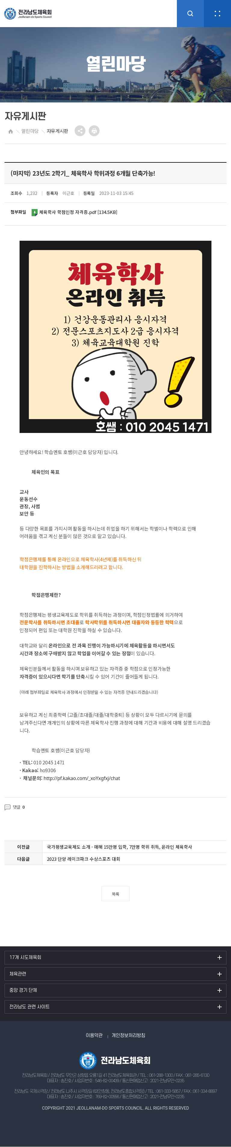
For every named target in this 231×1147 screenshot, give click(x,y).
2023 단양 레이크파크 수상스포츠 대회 (83, 859)
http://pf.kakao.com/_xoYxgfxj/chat (82, 778)
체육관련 (17, 974)
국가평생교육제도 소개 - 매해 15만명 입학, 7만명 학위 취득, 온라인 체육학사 (119, 847)
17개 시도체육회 (25, 957)
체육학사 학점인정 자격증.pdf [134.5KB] (75, 212)
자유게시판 (57, 130)
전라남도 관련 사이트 (29, 1007)
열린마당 (29, 130)
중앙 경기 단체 (23, 990)
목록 (115, 894)
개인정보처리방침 (128, 1036)
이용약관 (94, 1036)
